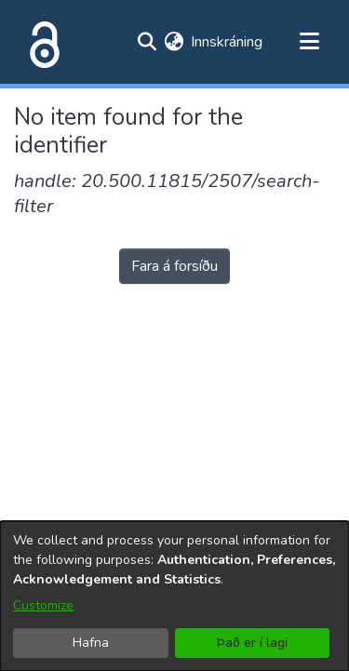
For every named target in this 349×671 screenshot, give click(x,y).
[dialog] (174, 596)
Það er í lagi (252, 642)
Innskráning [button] (227, 42)
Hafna (91, 642)
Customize (43, 605)
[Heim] (41, 42)
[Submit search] (146, 42)
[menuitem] (173, 42)
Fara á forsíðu (174, 266)
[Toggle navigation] (309, 42)
